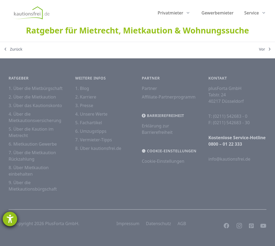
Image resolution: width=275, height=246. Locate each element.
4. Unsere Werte (91, 114)
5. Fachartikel (88, 123)
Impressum (128, 223)
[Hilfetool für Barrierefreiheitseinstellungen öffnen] (10, 219)
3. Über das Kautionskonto (35, 105)
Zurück (13, 49)
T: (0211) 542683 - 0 (227, 116)
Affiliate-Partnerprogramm (169, 97)
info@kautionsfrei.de (229, 159)
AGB (182, 223)
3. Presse (84, 105)
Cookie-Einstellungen (163, 161)
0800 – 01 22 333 (225, 144)
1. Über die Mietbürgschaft (36, 88)
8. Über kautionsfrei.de (98, 148)
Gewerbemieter (217, 13)
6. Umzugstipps (90, 131)
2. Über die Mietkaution (32, 97)
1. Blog (82, 88)
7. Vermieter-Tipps (93, 140)
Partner (149, 88)
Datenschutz (158, 223)
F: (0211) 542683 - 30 (229, 123)
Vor (265, 49)
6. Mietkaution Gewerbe (33, 144)
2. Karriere (85, 97)
